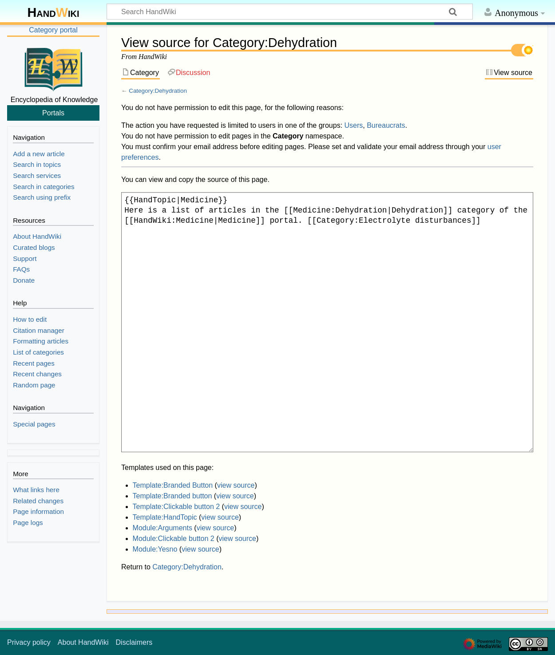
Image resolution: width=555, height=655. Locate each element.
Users (354, 125)
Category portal (53, 30)
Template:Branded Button (173, 485)
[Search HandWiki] (289, 11)
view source (235, 485)
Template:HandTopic (165, 517)
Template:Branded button (172, 496)
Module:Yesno (155, 549)
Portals (53, 113)
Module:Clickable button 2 (173, 538)
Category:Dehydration (158, 90)
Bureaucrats (386, 125)
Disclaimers (134, 642)
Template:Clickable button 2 (176, 506)
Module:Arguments (162, 528)
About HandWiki (83, 642)
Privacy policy (29, 642)
